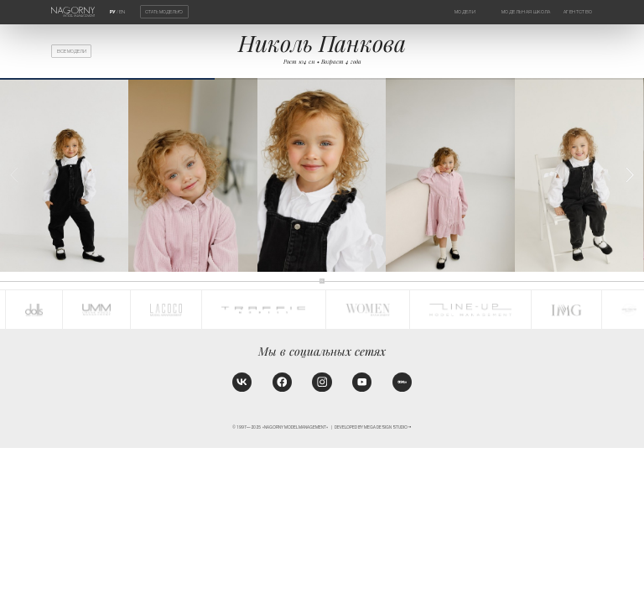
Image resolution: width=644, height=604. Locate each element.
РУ (113, 11)
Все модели (71, 51)
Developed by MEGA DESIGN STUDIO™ (373, 427)
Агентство (578, 11)
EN (122, 11)
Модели (464, 11)
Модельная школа (526, 11)
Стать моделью (164, 11)
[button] (630, 175)
